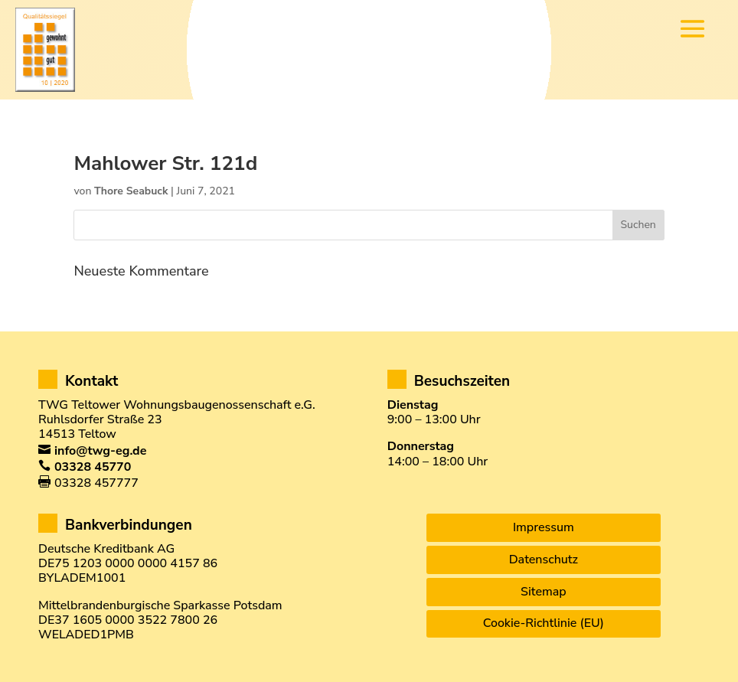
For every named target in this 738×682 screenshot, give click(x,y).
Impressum (543, 527)
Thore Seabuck (131, 191)
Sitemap (544, 591)
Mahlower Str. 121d (165, 163)
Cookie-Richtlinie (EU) (543, 623)
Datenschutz (543, 559)
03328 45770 (92, 466)
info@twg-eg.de (100, 450)
